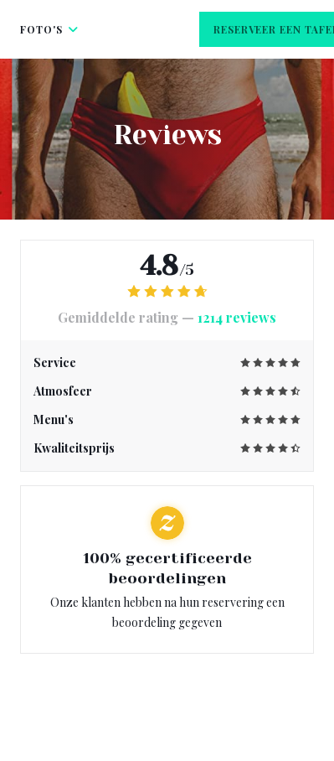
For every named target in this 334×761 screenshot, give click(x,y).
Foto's (49, 29)
